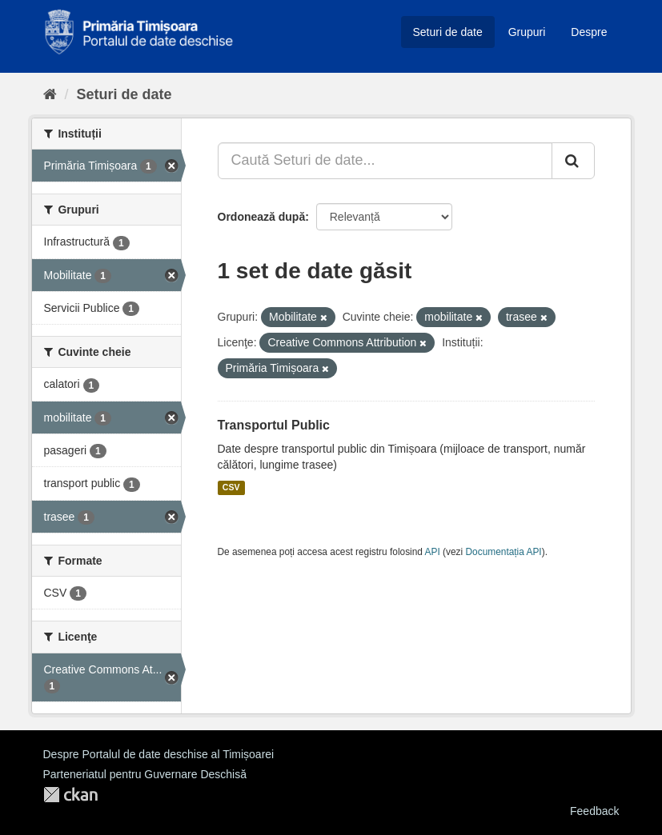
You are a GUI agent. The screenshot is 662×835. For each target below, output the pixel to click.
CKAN (70, 794)
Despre (589, 32)
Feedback (594, 811)
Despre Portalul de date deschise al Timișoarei (159, 754)
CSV (231, 488)
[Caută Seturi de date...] (385, 160)
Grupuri (527, 32)
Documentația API (504, 551)
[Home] (50, 94)
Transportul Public (274, 425)
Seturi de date (448, 32)
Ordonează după (262, 216)
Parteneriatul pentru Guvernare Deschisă (145, 774)
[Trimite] (573, 160)
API (432, 551)
